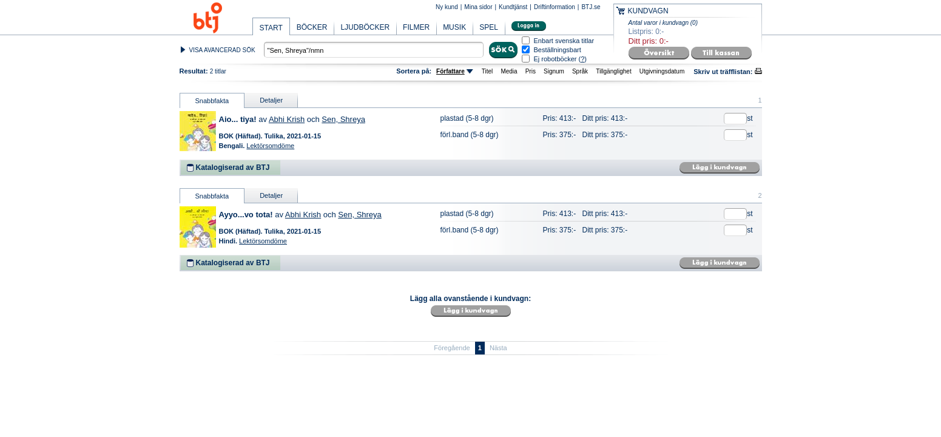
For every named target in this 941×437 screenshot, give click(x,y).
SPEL (488, 27)
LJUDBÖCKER (365, 27)
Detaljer (271, 100)
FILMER (416, 27)
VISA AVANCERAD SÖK (222, 50)
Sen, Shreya (343, 119)
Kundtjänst (513, 7)
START (271, 28)
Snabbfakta (212, 100)
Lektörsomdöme (270, 145)
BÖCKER (312, 27)
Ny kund (447, 7)
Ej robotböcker (555, 59)
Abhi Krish (287, 119)
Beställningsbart (557, 50)
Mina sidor (478, 7)
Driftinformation (554, 7)
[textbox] (374, 50)
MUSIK (454, 27)
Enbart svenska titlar (564, 41)
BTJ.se (590, 7)
